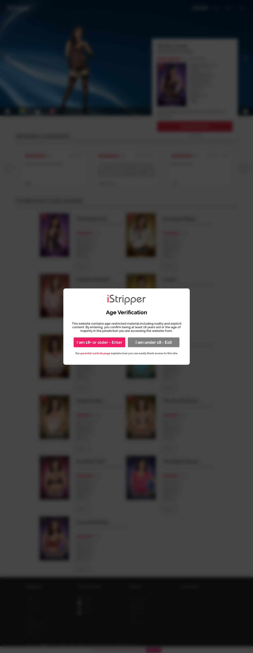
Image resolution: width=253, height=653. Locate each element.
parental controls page (95, 353)
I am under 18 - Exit (153, 342)
